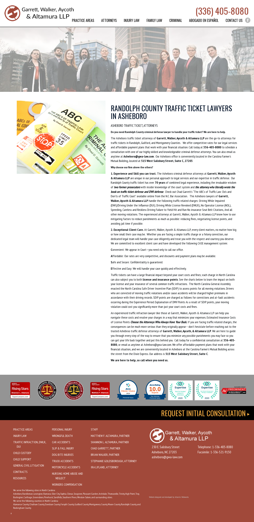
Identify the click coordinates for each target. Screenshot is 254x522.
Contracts (20, 472)
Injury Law (132, 20)
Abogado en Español (204, 20)
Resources (19, 478)
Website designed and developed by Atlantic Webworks (169, 497)
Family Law (154, 20)
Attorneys (109, 20)
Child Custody (22, 453)
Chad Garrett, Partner (105, 448)
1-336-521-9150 (220, 452)
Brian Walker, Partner (105, 455)
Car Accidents (61, 442)
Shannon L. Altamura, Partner (110, 442)
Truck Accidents (62, 461)
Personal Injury (62, 429)
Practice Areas (83, 20)
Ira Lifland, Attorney (104, 467)
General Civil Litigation (28, 465)
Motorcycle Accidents (66, 467)
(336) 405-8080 (222, 10)
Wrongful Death (62, 436)
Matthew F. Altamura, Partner (110, 436)
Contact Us (234, 20)
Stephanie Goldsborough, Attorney (114, 461)
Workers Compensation (67, 484)
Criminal (175, 20)
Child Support (22, 459)
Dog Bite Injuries (63, 455)
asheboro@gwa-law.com (167, 457)
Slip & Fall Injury (63, 448)
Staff (94, 429)
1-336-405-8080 (222, 447)
